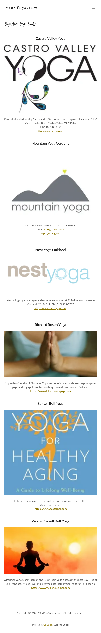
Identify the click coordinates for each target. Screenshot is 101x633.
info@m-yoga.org (54, 229)
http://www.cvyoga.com (50, 130)
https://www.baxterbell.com (51, 508)
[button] (93, 7)
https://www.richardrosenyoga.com (50, 391)
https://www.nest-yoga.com (50, 308)
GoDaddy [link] (48, 624)
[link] (21, 7)
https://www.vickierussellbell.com (50, 587)
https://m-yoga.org (50, 233)
